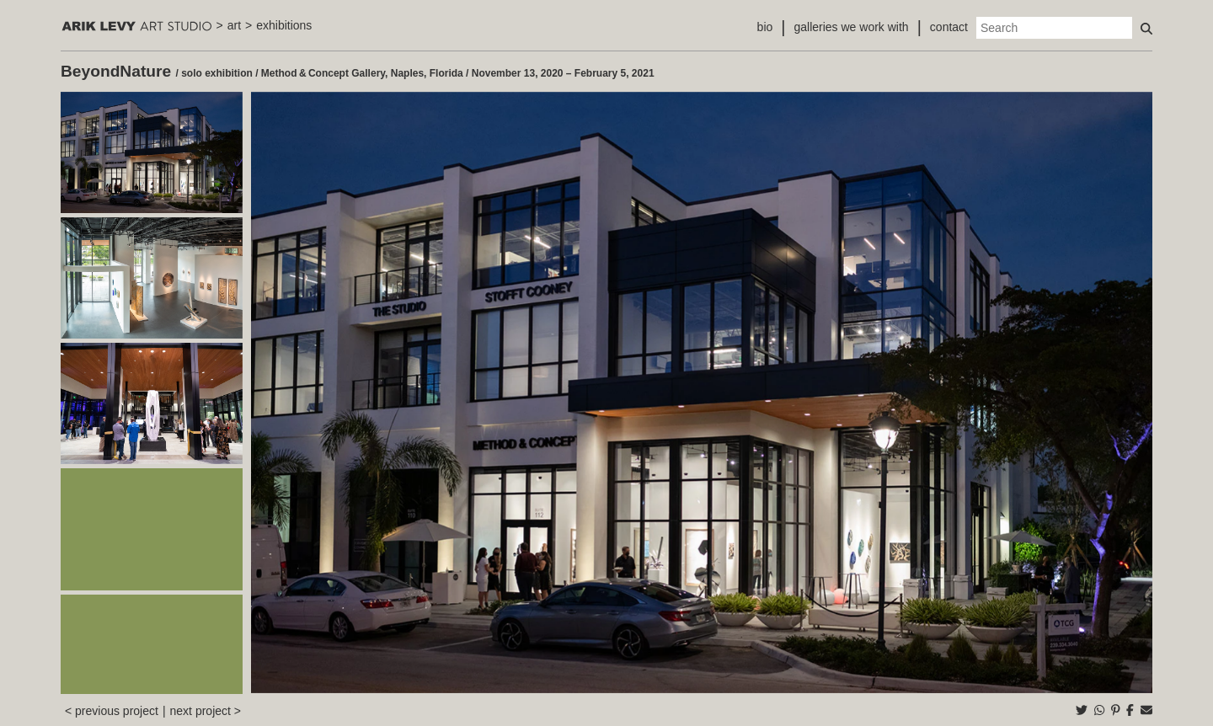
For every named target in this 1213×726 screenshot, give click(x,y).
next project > (205, 711)
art (234, 25)
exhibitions (284, 25)
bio (765, 27)
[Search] (1054, 28)
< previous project (111, 711)
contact (949, 27)
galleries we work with (851, 27)
